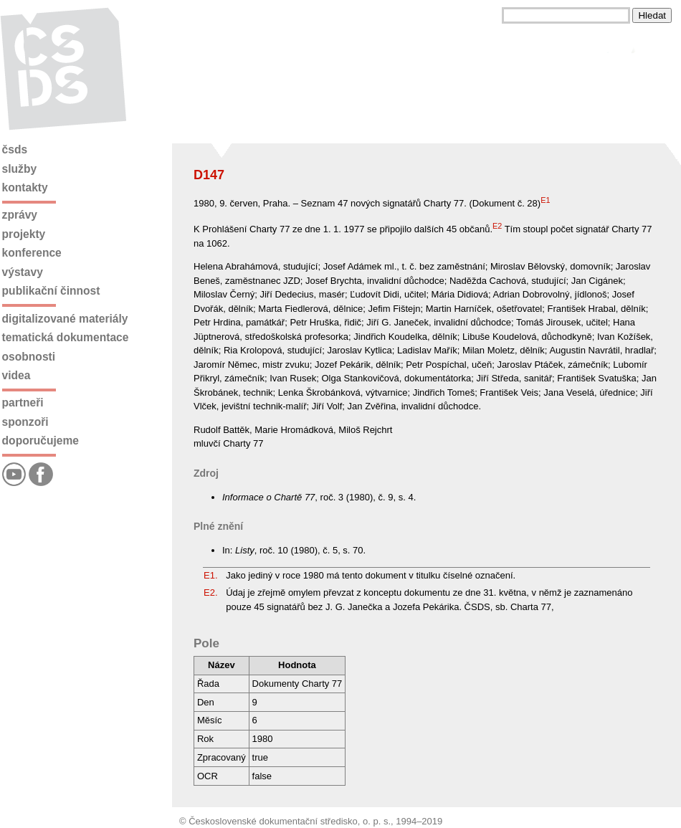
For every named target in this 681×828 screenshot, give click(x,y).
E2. (211, 592)
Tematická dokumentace (65, 337)
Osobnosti (29, 357)
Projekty (24, 234)
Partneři (23, 402)
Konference (32, 253)
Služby (19, 169)
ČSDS (15, 149)
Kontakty (25, 187)
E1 (545, 200)
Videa (16, 375)
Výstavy (22, 272)
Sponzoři (25, 422)
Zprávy (19, 215)
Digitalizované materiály (65, 319)
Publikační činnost (51, 291)
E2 (497, 226)
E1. (211, 575)
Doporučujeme (40, 440)
